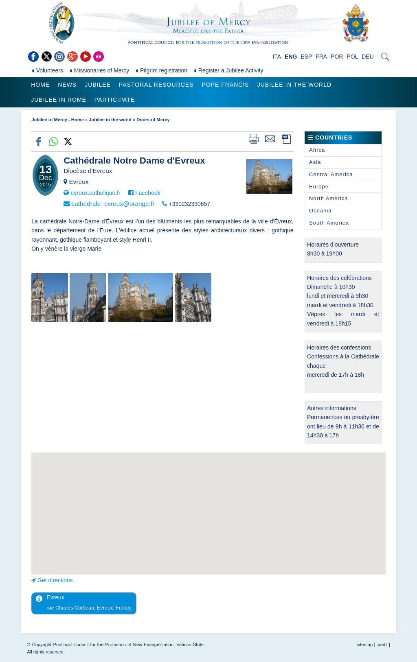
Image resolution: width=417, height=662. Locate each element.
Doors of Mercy (152, 119)
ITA (276, 56)
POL (352, 56)
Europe (319, 187)
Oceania (320, 211)
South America (329, 223)
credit (381, 644)
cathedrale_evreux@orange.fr (112, 203)
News (67, 84)
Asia (315, 162)
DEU (368, 56)
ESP (306, 56)
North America (328, 198)
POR (337, 56)
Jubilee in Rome (58, 99)
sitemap (365, 644)
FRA (321, 56)
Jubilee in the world (294, 84)
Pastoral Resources (156, 84)
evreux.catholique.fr (95, 193)
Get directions (54, 580)
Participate (114, 99)
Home (40, 84)
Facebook (147, 193)
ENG (291, 56)
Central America (331, 174)
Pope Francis (225, 84)
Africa (317, 150)
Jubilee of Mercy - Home (57, 119)
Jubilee (98, 84)
